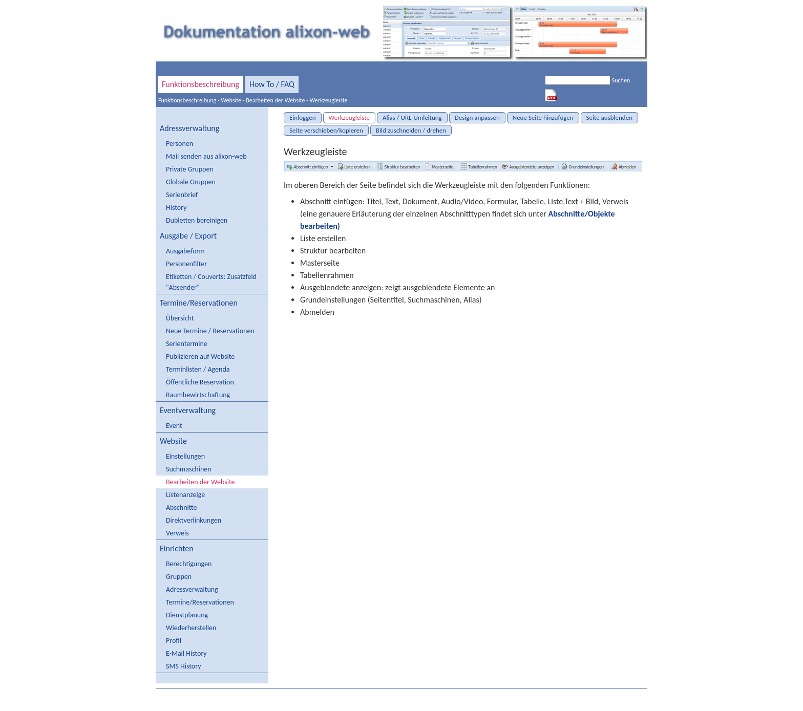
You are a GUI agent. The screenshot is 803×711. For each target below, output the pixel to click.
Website (231, 100)
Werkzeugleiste (329, 100)
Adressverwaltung (189, 128)
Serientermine (186, 343)
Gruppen (179, 576)
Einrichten (177, 548)
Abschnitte (181, 507)
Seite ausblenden (609, 117)
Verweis (177, 533)
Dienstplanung (187, 615)
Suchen (621, 80)
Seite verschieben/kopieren (326, 130)
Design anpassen (477, 117)
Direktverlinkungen (193, 520)
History (176, 207)
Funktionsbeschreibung (200, 84)
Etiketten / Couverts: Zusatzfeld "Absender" (211, 282)
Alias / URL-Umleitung (412, 117)
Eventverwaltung (188, 410)
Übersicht (180, 318)
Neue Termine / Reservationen (210, 331)
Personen (179, 143)
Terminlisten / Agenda (197, 369)
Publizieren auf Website (200, 356)
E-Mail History (186, 653)
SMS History (183, 666)
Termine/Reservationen (199, 303)
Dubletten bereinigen (196, 220)
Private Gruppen (190, 169)
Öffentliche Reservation (200, 382)
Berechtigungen (189, 563)
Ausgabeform (185, 251)
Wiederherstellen (191, 627)
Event (174, 425)
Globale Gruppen (191, 182)
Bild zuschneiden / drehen (411, 130)
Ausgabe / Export (188, 236)
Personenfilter (186, 264)
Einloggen (302, 117)
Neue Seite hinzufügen (543, 117)
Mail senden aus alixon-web (206, 156)
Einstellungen (185, 456)
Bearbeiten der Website (275, 100)
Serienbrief (182, 194)
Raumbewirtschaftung (198, 395)
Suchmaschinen (189, 469)
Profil (173, 640)
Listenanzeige (185, 494)
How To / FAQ (271, 84)
